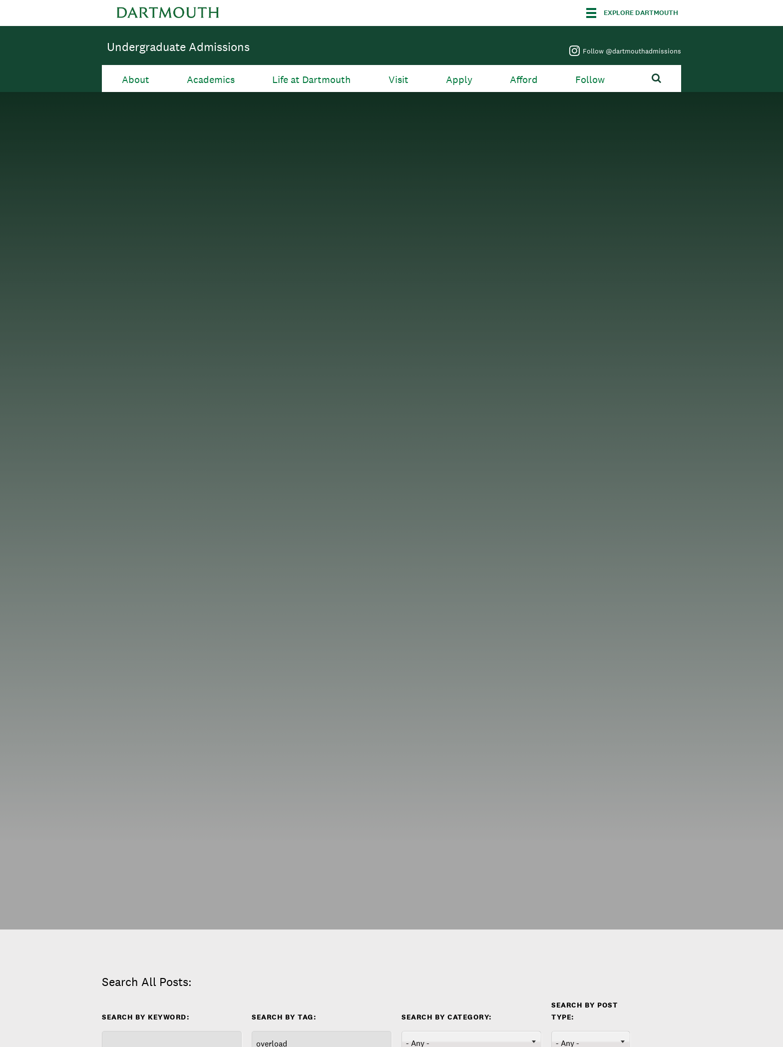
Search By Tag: (284, 1017)
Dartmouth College (168, 13)
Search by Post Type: (584, 1011)
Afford (524, 80)
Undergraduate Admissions (178, 46)
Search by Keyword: (145, 1017)
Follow (590, 80)
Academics (211, 80)
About (135, 80)
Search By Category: (446, 1017)
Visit (398, 80)
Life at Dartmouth (311, 80)
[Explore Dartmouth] (632, 13)
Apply (459, 80)
